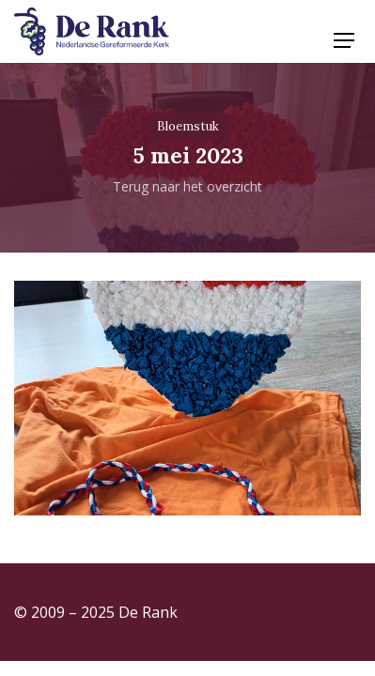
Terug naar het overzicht (187, 186)
